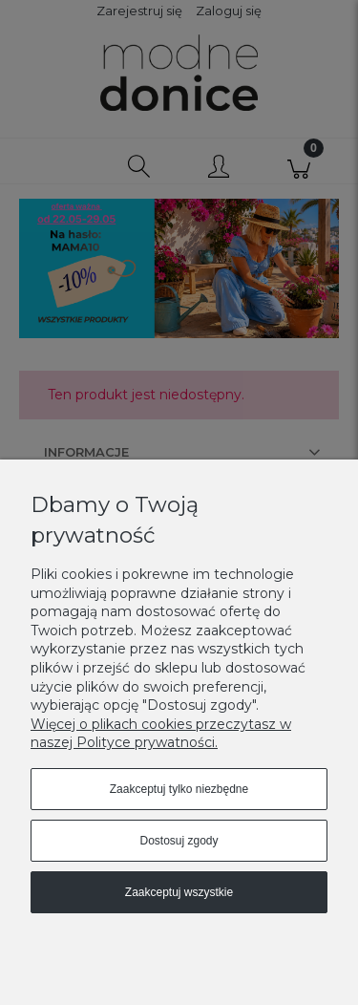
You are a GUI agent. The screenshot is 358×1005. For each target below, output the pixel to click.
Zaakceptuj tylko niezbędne (179, 789)
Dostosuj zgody (178, 840)
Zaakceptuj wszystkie (179, 892)
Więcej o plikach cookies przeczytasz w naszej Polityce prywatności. (161, 734)
